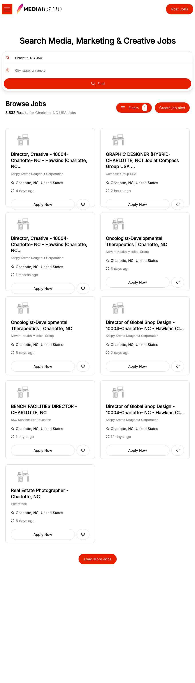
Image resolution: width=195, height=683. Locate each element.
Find (98, 83)
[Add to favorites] (83, 204)
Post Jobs (179, 9)
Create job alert (172, 108)
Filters (134, 107)
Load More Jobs (97, 559)
